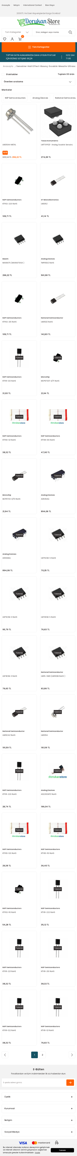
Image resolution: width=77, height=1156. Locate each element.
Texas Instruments (49, 141)
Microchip (45, 377)
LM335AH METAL (9, 144)
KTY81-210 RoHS (47, 971)
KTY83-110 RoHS (47, 853)
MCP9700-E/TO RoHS (11, 499)
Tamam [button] (62, 1150)
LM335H (44, 735)
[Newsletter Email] (38, 1082)
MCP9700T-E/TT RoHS (50, 381)
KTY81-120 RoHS (9, 381)
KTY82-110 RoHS (9, 912)
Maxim (5, 259)
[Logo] (38, 22)
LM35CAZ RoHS (8, 735)
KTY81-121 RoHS (47, 1030)
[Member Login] (12, 39)
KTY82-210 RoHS (9, 322)
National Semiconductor (52, 318)
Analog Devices (48, 259)
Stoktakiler (12, 74)
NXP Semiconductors (11, 200)
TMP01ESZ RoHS (47, 263)
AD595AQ (45, 499)
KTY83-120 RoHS (9, 853)
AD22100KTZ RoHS (48, 794)
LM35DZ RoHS (47, 322)
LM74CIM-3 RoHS (9, 676)
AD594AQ (6, 558)
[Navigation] (38, 47)
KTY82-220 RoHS (9, 204)
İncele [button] (37, 1152)
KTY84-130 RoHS (48, 440)
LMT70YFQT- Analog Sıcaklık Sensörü (57, 144)
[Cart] (20, 39)
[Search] (38, 32)
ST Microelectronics (50, 200)
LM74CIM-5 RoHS (48, 617)
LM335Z (44, 204)
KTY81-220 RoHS (9, 794)
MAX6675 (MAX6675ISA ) (13, 263)
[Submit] (70, 1082)
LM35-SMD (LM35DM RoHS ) (53, 676)
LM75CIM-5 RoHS (48, 558)
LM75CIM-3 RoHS (9, 617)
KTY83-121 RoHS (9, 440)
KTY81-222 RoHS (48, 912)
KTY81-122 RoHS (9, 1030)
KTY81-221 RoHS (9, 971)
